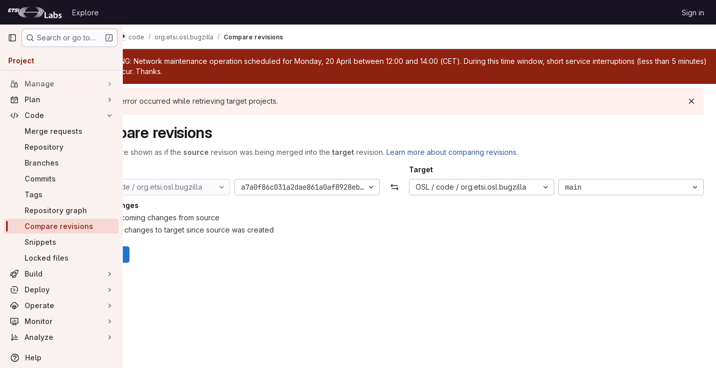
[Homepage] (35, 12)
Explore (85, 12)
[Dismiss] (691, 101)
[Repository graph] (61, 210)
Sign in (693, 12)
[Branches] (61, 162)
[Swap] (419, 187)
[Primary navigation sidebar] (12, 38)
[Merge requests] (61, 131)
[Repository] (61, 147)
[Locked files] (61, 257)
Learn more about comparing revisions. (502, 152)
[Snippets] (61, 242)
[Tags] (61, 194)
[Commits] (61, 178)
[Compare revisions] (61, 226)
